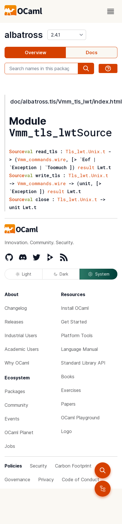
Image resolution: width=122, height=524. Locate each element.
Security (38, 466)
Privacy (46, 479)
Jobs (10, 446)
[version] (66, 35)
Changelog (16, 308)
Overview (35, 52)
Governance (17, 479)
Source (94, 132)
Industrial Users (21, 335)
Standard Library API (83, 363)
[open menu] (110, 11)
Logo (66, 431)
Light (23, 274)
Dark (61, 274)
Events (12, 419)
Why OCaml (17, 363)
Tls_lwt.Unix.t (85, 151)
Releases (14, 322)
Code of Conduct (80, 479)
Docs (91, 52)
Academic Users (22, 349)
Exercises (71, 390)
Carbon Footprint (73, 466)
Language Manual (79, 349)
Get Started (74, 322)
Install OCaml (75, 308)
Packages (15, 391)
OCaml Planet (19, 432)
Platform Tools (77, 335)
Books (67, 376)
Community (16, 405)
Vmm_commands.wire (41, 159)
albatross (24, 35)
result (86, 167)
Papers (68, 404)
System (98, 274)
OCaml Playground (80, 417)
